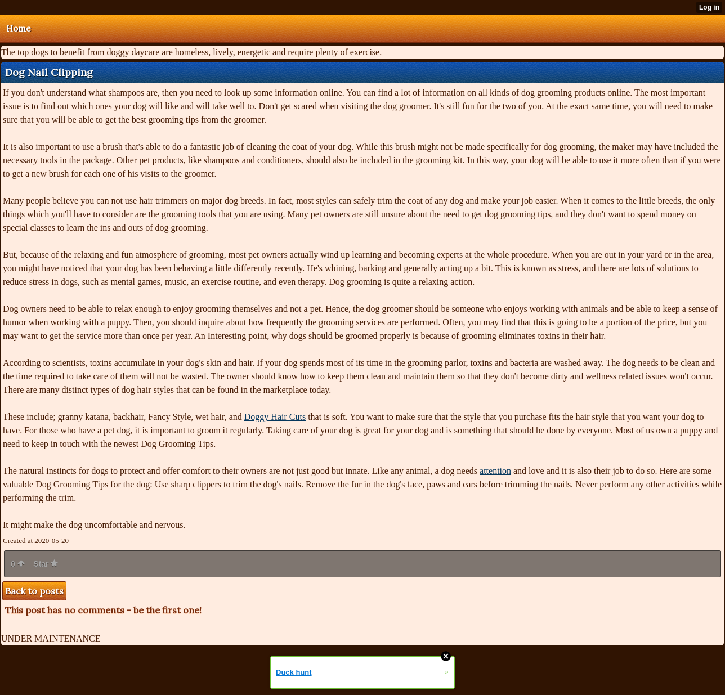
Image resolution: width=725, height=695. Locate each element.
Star (45, 563)
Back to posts (34, 591)
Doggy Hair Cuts (275, 417)
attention (495, 471)
